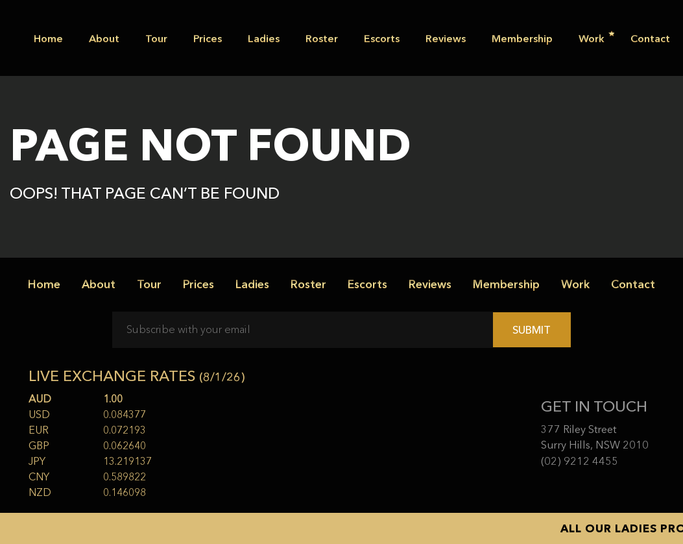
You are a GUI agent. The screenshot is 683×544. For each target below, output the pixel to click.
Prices (207, 38)
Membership (522, 38)
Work (596, 38)
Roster (322, 38)
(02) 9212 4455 (579, 460)
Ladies (264, 38)
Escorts (382, 38)
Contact (650, 38)
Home (48, 38)
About (104, 38)
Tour (156, 38)
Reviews (445, 38)
